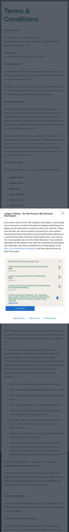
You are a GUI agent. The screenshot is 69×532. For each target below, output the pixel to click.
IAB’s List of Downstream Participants (20, 248)
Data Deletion (19, 318)
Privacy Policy (50, 318)
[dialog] (34, 266)
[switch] (58, 267)
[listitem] (34, 261)
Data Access (34, 318)
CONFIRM (20, 309)
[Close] (63, 213)
